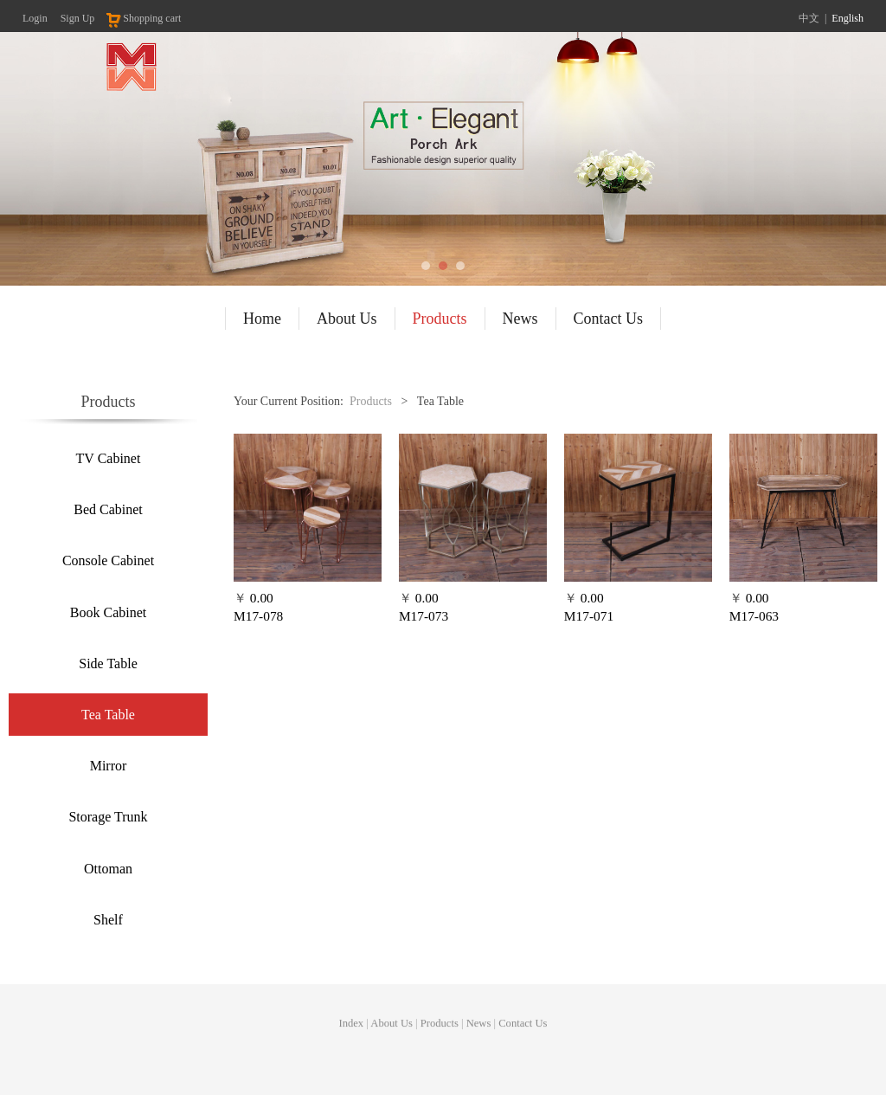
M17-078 (258, 616)
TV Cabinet (108, 458)
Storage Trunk (107, 816)
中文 (809, 18)
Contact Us (609, 318)
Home (262, 318)
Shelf (108, 919)
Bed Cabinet (108, 509)
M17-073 (423, 616)
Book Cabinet (108, 612)
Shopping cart (143, 18)
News (520, 318)
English (847, 18)
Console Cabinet (108, 560)
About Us (347, 318)
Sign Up (78, 18)
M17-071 (588, 616)
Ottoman (108, 868)
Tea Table (108, 714)
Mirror (108, 765)
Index (350, 1029)
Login (35, 18)
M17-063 (754, 616)
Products (440, 318)
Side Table (108, 663)
